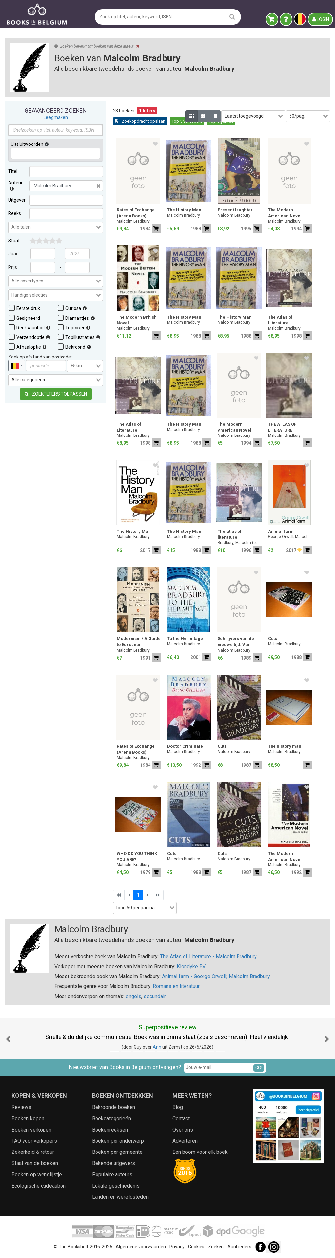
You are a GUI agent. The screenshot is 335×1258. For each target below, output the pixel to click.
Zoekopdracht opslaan (140, 121)
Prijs (12, 267)
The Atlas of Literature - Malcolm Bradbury (208, 956)
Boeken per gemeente (117, 1152)
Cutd (172, 853)
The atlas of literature (230, 534)
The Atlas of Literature (280, 320)
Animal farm (281, 531)
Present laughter (235, 209)
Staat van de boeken (34, 1163)
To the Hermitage (185, 638)
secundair (155, 996)
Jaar (13, 253)
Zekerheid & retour (32, 1152)
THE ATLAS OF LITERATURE (282, 427)
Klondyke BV (191, 966)
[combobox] (55, 227)
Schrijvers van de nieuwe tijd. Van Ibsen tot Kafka (236, 642)
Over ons (182, 1130)
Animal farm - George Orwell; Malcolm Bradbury (216, 976)
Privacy (177, 1246)
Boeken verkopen (31, 1130)
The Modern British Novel (137, 320)
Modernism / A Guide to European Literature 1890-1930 (139, 642)
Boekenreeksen (110, 1130)
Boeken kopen (27, 1118)
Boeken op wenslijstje (36, 1174)
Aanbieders (239, 1246)
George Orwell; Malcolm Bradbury (290, 536)
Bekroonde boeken (113, 1107)
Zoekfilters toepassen (56, 394)
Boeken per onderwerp (118, 1141)
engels (133, 996)
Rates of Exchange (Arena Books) (136, 212)
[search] (232, 16)
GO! (258, 1067)
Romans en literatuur (176, 986)
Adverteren (185, 1141)
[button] (8, 1038)
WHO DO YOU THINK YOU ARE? (137, 856)
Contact (181, 1118)
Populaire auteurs (112, 1174)
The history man (284, 746)
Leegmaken (56, 117)
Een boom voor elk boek (200, 1152)
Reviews (21, 1107)
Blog (177, 1107)
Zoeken (216, 1246)
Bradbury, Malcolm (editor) (240, 542)
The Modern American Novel (285, 212)
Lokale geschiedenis (116, 1186)
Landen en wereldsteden (120, 1197)
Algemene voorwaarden (141, 1246)
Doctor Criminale (185, 746)
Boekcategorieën (111, 1118)
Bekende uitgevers (113, 1163)
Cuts (272, 638)
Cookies (196, 1246)
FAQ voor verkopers (34, 1141)
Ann (157, 1047)
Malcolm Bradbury (133, 221)
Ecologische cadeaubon (38, 1186)
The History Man (184, 209)
